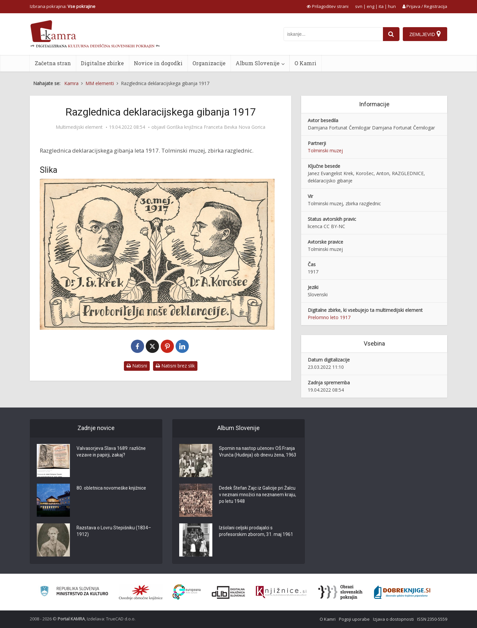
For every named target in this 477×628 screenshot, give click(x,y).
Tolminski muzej (325, 150)
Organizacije (209, 63)
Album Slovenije (258, 63)
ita (381, 6)
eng (370, 6)
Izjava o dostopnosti (393, 619)
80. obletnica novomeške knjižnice (112, 488)
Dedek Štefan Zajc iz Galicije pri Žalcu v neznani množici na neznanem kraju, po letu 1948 (257, 495)
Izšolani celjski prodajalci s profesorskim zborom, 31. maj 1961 (256, 532)
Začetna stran (53, 63)
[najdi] (391, 34)
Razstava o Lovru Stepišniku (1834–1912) (114, 532)
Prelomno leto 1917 (329, 317)
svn (358, 6)
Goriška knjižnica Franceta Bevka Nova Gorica (216, 127)
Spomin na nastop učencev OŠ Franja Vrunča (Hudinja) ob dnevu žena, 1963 (257, 455)
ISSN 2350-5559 (432, 619)
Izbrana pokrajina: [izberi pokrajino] (62, 6)
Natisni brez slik (175, 365)
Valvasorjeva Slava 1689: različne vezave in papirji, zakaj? (111, 452)
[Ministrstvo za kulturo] (74, 592)
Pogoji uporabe (354, 619)
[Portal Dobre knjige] (402, 592)
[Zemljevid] (425, 34)
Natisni (137, 365)
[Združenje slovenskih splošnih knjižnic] (281, 592)
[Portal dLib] (228, 592)
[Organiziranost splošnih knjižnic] (141, 592)
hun (392, 6)
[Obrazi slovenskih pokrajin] (340, 592)
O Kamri (305, 63)
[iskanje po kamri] (333, 34)
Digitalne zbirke (102, 63)
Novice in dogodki (158, 63)
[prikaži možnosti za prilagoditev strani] (327, 6)
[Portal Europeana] (186, 592)
